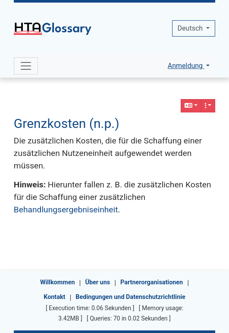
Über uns (97, 282)
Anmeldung (186, 66)
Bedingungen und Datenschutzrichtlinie (130, 297)
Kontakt (54, 297)
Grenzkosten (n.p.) (66, 123)
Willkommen (57, 282)
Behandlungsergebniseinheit (66, 210)
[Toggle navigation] (26, 66)
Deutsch (191, 28)
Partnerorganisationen (151, 282)
